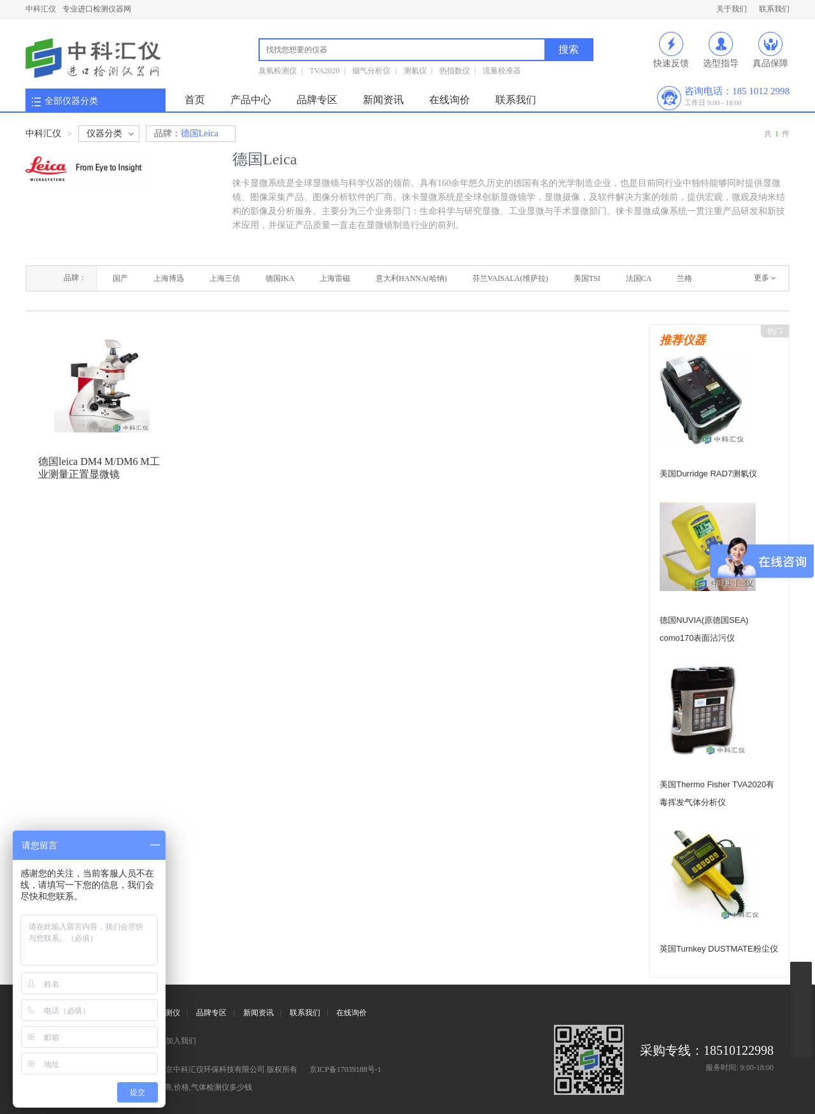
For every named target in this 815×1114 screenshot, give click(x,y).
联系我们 (774, 8)
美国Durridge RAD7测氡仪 (708, 473)
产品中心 (250, 99)
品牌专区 (317, 99)
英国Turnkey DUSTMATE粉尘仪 (719, 948)
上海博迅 (168, 278)
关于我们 (731, 8)
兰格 (684, 278)
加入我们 (181, 1040)
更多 (761, 277)
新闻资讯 (383, 99)
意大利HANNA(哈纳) (411, 278)
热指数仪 (454, 70)
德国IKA (280, 278)
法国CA (639, 278)
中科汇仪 (40, 8)
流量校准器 (502, 70)
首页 (195, 99)
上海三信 (224, 278)
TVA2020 (324, 70)
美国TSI (587, 278)
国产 (120, 278)
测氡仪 (415, 70)
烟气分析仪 (371, 70)
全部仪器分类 (71, 101)
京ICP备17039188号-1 (345, 1069)
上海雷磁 (335, 278)
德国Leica (186, 133)
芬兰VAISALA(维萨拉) (510, 278)
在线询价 (449, 99)
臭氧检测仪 (278, 70)
